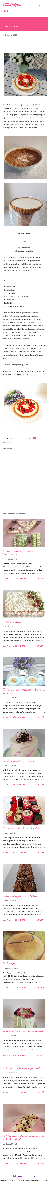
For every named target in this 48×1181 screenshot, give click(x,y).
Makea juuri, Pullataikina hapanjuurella (22, 1068)
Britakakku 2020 (12, 622)
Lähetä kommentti (21, 717)
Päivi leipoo (12, 4)
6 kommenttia (19, 920)
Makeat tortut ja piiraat (20, 439)
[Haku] (38, 4)
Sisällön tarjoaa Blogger (24, 1176)
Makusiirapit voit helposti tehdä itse (21, 828)
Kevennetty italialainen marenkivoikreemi (23, 1031)
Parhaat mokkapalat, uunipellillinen (20, 896)
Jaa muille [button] (7, 442)
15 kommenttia (20, 785)
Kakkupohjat (9, 963)
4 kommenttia (19, 852)
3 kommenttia (19, 578)
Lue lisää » (41, 578)
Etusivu (6, 11)
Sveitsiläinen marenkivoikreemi (18, 760)
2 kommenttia (19, 646)
